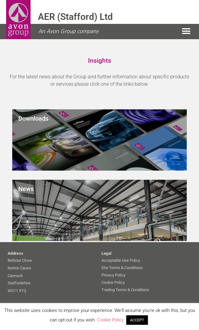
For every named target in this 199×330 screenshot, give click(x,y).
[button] (186, 31)
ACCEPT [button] (137, 320)
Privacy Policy (113, 275)
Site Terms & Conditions (122, 267)
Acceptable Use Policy (120, 260)
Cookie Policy (113, 282)
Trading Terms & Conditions (125, 289)
